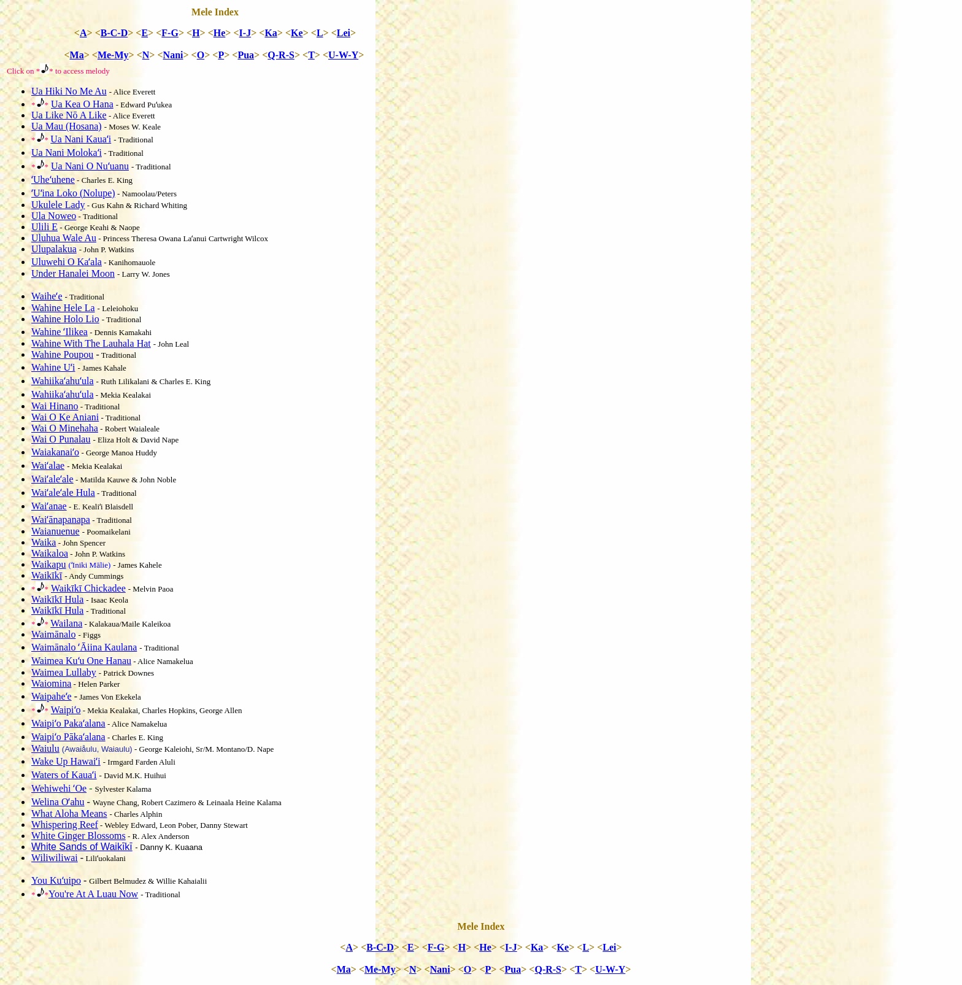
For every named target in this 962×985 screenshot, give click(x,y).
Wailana (66, 623)
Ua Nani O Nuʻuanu (90, 166)
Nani (173, 55)
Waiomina (51, 683)
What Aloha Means (69, 813)
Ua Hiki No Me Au (69, 91)
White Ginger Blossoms (78, 835)
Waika (43, 542)
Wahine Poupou (62, 354)
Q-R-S (280, 55)
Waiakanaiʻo (55, 452)
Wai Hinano (54, 406)
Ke (297, 33)
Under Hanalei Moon (73, 273)
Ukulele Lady (58, 204)
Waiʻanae (49, 506)
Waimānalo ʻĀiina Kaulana (84, 647)
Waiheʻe (47, 296)
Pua (245, 55)
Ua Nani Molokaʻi (66, 152)
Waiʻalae (47, 465)
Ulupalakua (54, 249)
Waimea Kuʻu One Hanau (81, 660)
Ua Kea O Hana (82, 104)
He (220, 33)
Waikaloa (49, 553)
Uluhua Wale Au (63, 238)
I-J (245, 33)
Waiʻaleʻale (52, 479)
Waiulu (45, 748)
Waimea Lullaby (63, 672)
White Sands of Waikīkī (82, 846)
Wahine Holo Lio (65, 319)
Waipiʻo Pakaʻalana (68, 723)
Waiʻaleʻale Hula (63, 492)
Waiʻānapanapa (60, 519)
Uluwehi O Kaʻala (66, 262)
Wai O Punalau (60, 439)
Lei (343, 33)
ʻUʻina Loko (73, 193)
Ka (270, 33)
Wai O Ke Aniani (65, 417)
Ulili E (44, 227)
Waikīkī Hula (57, 599)
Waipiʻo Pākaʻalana (68, 737)
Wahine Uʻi (53, 367)
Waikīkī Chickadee (88, 588)
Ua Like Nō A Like (69, 115)
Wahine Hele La (63, 308)
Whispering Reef (64, 824)
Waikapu (48, 564)
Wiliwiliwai (54, 857)
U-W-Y (343, 55)
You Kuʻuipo (56, 880)
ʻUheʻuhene (53, 179)
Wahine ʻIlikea (59, 331)
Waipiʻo (66, 710)
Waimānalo (53, 634)
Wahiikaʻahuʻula (62, 381)
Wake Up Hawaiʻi (66, 761)
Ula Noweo (53, 216)
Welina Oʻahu (58, 802)
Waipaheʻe (51, 696)
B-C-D (114, 33)
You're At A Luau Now (93, 894)
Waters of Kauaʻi (64, 775)
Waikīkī (46, 575)
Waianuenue (55, 531)
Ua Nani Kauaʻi (80, 139)
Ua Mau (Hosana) (66, 126)
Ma (77, 55)
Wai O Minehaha (64, 428)
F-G (170, 33)
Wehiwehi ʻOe (59, 788)
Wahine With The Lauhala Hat (91, 343)
